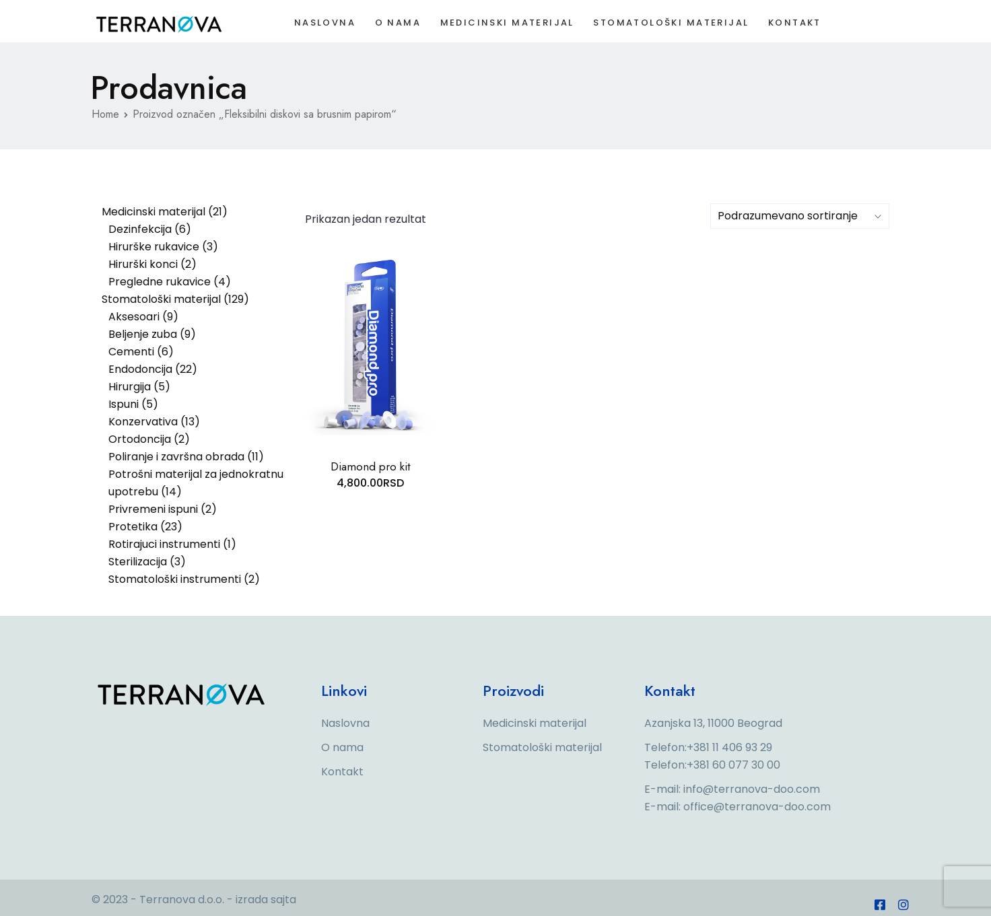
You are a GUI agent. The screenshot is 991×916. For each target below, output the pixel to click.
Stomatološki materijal (677, 25)
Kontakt (804, 25)
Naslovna (319, 25)
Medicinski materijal (509, 25)
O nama (396, 25)
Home (105, 114)
